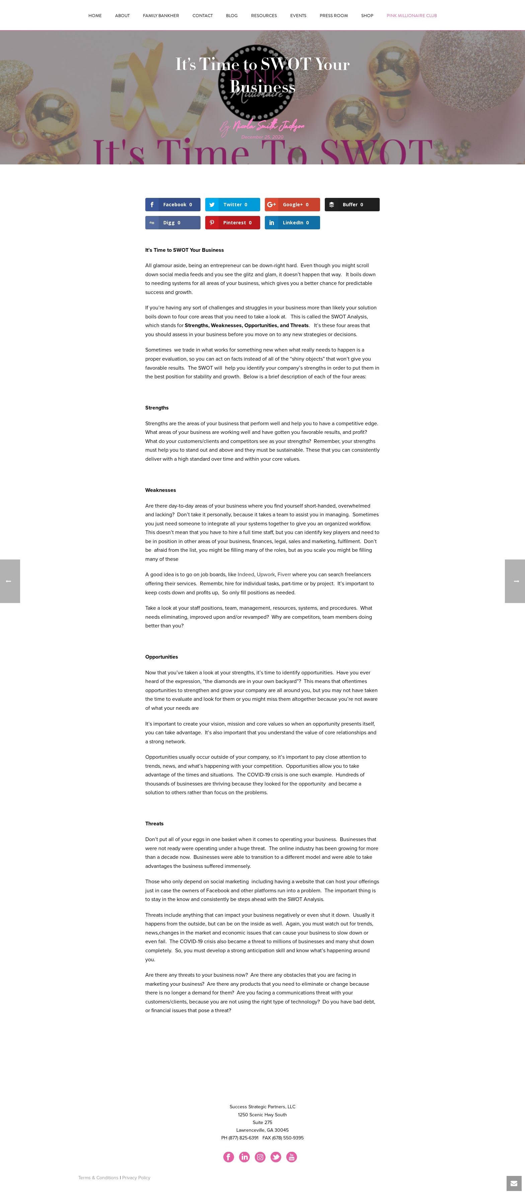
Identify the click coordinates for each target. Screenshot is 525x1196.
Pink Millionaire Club (412, 15)
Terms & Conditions (98, 1178)
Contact (203, 15)
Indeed (246, 574)
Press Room (334, 15)
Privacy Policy (136, 1178)
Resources (264, 15)
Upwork (266, 574)
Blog (232, 15)
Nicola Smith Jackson (269, 128)
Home (95, 15)
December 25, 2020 (262, 137)
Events (298, 15)
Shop (367, 15)
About (122, 15)
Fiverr (284, 574)
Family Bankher (161, 15)
